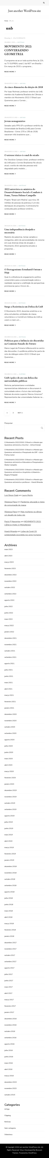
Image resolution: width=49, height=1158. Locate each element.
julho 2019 (8, 822)
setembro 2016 (10, 1038)
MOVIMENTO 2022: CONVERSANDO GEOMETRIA (18, 50)
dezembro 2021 (10, 638)
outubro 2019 (9, 803)
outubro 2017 (9, 955)
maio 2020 (8, 759)
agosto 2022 (9, 600)
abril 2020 (8, 765)
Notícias (21, 42)
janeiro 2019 (9, 860)
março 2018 (9, 923)
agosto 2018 (9, 892)
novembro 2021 (10, 644)
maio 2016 (8, 1063)
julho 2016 (8, 1050)
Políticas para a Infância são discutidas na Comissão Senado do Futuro (24, 342)
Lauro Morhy (27, 495)
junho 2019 (8, 828)
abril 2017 (8, 993)
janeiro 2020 (9, 784)
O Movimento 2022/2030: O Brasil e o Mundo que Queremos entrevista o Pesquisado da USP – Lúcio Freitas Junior (23, 452)
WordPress (32, 1153)
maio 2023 (8, 549)
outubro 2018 (9, 879)
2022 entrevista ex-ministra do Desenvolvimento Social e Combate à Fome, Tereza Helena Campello (23, 192)
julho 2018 (8, 898)
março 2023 (9, 562)
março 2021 (9, 695)
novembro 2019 (10, 797)
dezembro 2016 (10, 1019)
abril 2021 (8, 689)
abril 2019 (8, 841)
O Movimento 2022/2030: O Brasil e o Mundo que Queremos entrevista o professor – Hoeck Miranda (23, 480)
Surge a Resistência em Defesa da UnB (23, 306)
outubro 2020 (9, 727)
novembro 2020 (10, 721)
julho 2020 (8, 746)
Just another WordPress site (24, 11)
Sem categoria (10, 1128)
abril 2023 (8, 556)
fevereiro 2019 (10, 854)
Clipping (22, 374)
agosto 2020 (9, 740)
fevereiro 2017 (10, 1006)
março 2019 (9, 847)
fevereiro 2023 (10, 568)
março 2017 (9, 1000)
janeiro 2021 (9, 708)
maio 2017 (8, 987)
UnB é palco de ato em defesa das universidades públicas (21, 379)
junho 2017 (8, 980)
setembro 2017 (10, 961)
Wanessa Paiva (10, 502)
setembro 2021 (10, 657)
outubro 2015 (9, 1095)
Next (20, 413)
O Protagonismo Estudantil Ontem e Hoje (23, 271)
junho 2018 (8, 904)
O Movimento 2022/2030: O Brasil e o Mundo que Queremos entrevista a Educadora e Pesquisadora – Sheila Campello (24, 462)
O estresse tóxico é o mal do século (21, 155)
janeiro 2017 (9, 1012)
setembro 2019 (10, 809)
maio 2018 (8, 911)
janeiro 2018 (9, 936)
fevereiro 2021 (10, 701)
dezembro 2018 (10, 866)
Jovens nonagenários (14, 121)
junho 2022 (8, 613)
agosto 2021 (9, 663)
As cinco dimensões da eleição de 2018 (23, 87)
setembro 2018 (10, 885)
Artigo (23, 83)
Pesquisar (8, 423)
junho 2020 (8, 752)
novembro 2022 (10, 581)
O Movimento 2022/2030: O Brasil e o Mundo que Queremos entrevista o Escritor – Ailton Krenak (23, 443)
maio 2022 (8, 619)
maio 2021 (8, 682)
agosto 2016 (9, 1044)
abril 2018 (8, 917)
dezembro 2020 (10, 714)
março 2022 (9, 625)
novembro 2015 (10, 1088)
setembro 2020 (10, 733)
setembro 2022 (10, 594)
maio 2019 (8, 835)
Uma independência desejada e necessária (19, 231)
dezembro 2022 (10, 575)
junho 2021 (8, 676)
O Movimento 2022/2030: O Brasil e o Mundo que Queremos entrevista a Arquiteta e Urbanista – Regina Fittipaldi (23, 472)
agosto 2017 (9, 968)
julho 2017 (8, 974)
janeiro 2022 (9, 632)
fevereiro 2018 (10, 930)
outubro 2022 (9, 587)
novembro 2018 (10, 873)
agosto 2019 (9, 816)
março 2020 (9, 771)
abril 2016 (8, 1069)
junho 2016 (8, 1057)
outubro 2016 (9, 1031)
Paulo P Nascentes (12, 521)
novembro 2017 (10, 949)
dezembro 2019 (10, 790)
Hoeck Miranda (10, 531)
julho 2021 (8, 670)
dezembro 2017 (10, 942)
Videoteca (8, 1134)
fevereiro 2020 (10, 778)
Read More (10, 72)
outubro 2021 (9, 651)
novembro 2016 (10, 1025)
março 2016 (9, 1076)
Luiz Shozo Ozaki (11, 495)
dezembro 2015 (10, 1082)
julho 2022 (8, 606)
